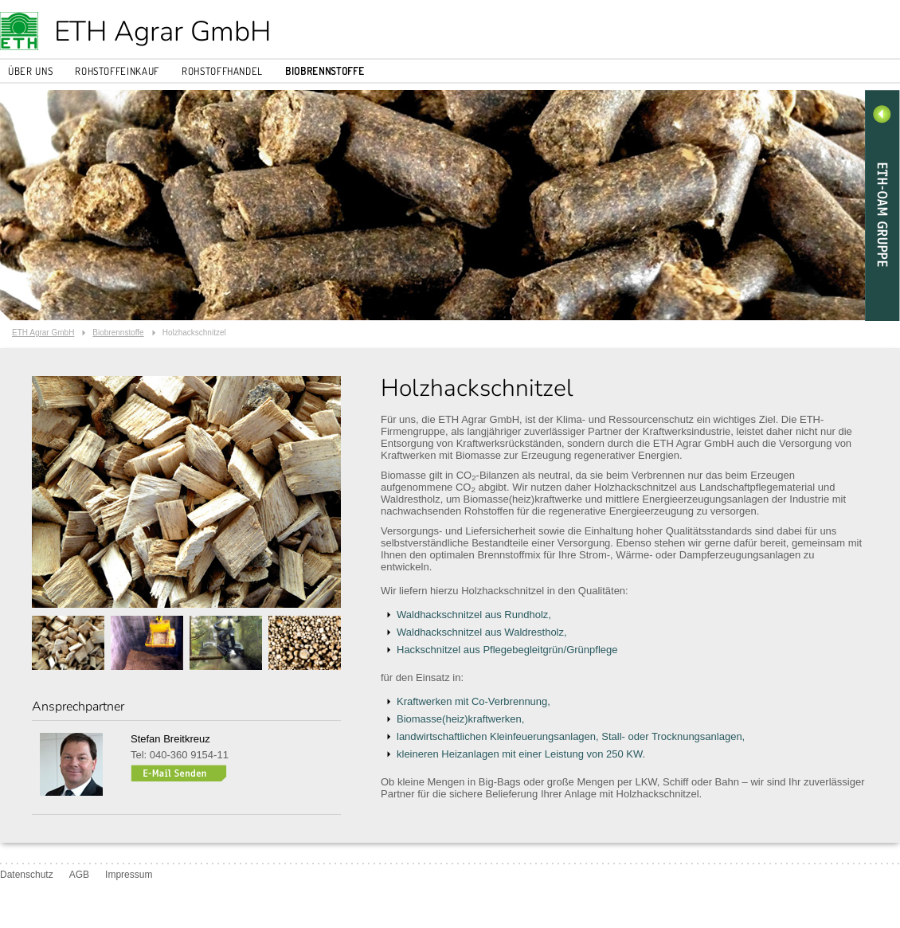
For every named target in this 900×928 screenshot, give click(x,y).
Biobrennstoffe (324, 71)
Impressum (128, 874)
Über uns (30, 71)
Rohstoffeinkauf (117, 71)
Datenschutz (26, 874)
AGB (79, 874)
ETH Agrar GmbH (162, 31)
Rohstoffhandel (222, 71)
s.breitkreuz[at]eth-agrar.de (179, 773)
